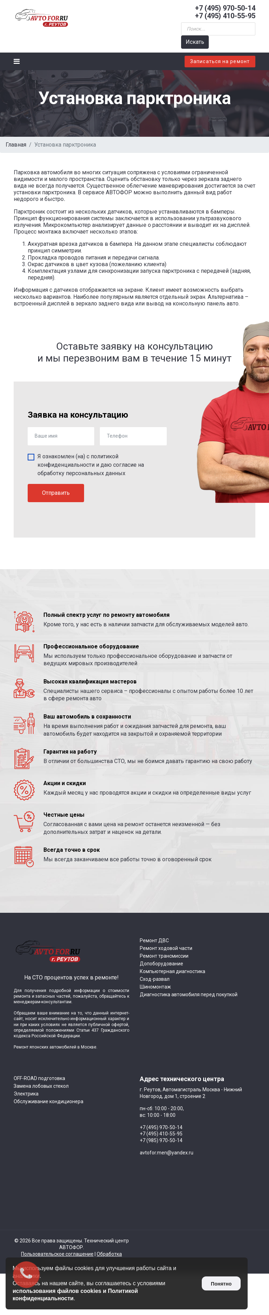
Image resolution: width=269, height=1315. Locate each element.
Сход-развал (155, 979)
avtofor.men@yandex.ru (166, 1152)
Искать (195, 42)
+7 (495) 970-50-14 (225, 8)
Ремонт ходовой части (166, 948)
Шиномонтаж (155, 987)
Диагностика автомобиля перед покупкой (188, 994)
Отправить (56, 493)
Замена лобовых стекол (41, 1086)
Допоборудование (161, 963)
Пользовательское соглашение (57, 1254)
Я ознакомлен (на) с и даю (90, 465)
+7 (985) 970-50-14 (161, 1140)
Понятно (221, 1284)
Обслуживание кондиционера (48, 1101)
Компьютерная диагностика (172, 971)
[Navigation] (17, 61)
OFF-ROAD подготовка (39, 1078)
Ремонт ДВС (154, 940)
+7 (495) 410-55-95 (225, 16)
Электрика (26, 1094)
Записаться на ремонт (220, 61)
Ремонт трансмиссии (164, 956)
